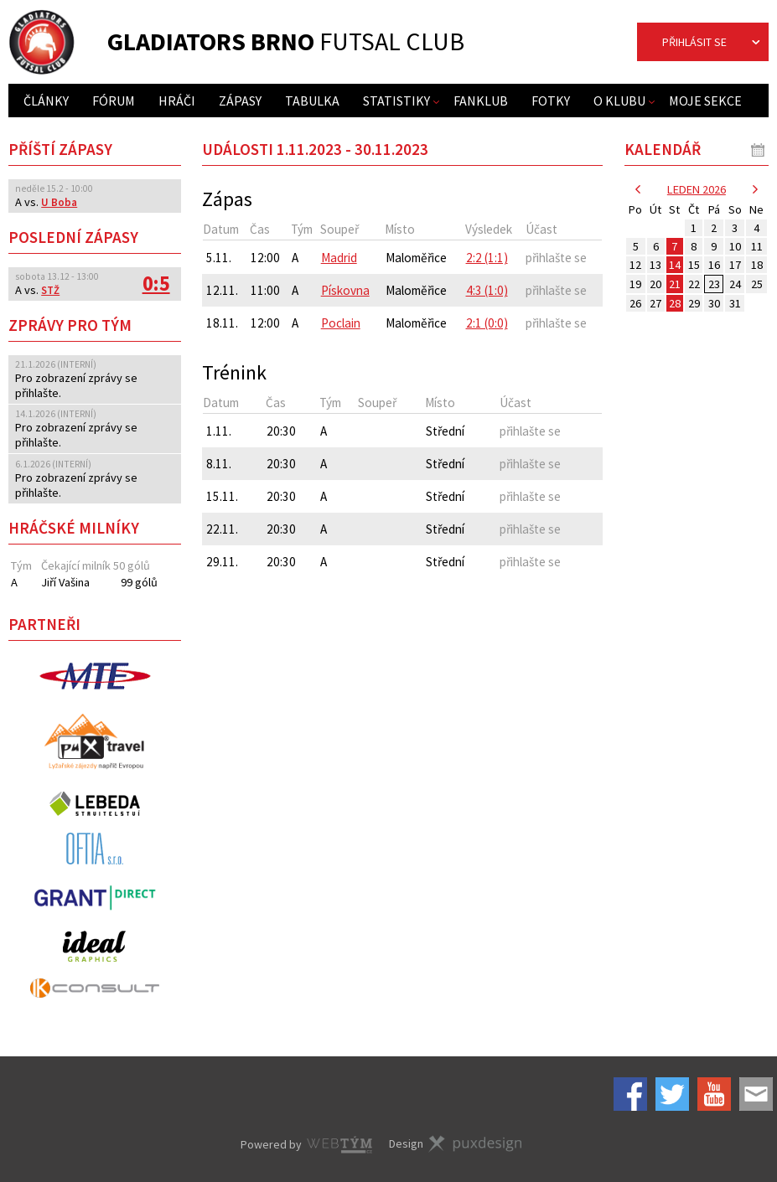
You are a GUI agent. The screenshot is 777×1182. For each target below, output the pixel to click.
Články (46, 100)
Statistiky (396, 100)
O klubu (619, 100)
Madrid (339, 258)
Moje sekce (705, 100)
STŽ (50, 290)
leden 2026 (696, 189)
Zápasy (240, 100)
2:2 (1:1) (487, 258)
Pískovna (345, 290)
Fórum (113, 100)
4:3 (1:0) (487, 290)
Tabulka (312, 100)
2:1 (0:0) (487, 323)
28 (675, 303)
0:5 (155, 284)
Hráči (176, 100)
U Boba (59, 202)
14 (675, 264)
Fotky (550, 100)
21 (675, 284)
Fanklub (480, 100)
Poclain (340, 323)
